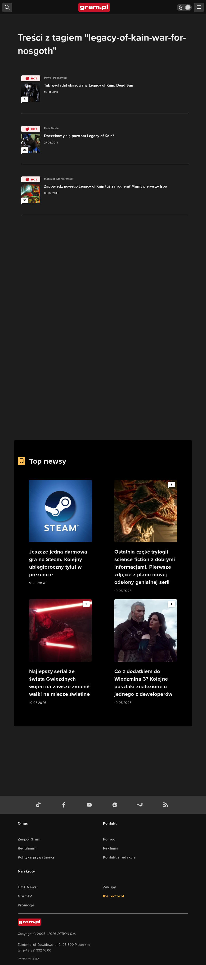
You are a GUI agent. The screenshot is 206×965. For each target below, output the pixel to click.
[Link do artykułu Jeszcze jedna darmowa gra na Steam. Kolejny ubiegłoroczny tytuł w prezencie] (60, 533)
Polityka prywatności (36, 857)
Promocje (26, 905)
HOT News (27, 887)
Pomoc (109, 839)
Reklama (110, 848)
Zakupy (109, 887)
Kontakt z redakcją (119, 857)
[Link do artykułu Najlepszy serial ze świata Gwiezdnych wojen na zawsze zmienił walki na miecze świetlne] (60, 652)
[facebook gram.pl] (65, 805)
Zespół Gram (29, 839)
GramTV (25, 896)
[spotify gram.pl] (116, 805)
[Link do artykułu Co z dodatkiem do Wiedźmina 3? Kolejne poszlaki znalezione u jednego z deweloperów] (146, 652)
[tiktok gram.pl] (39, 805)
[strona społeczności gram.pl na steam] (141, 805)
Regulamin (27, 848)
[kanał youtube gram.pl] (90, 805)
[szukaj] (7, 7)
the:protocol (113, 896)
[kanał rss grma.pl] (166, 805)
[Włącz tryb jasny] (184, 7)
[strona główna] (94, 7)
